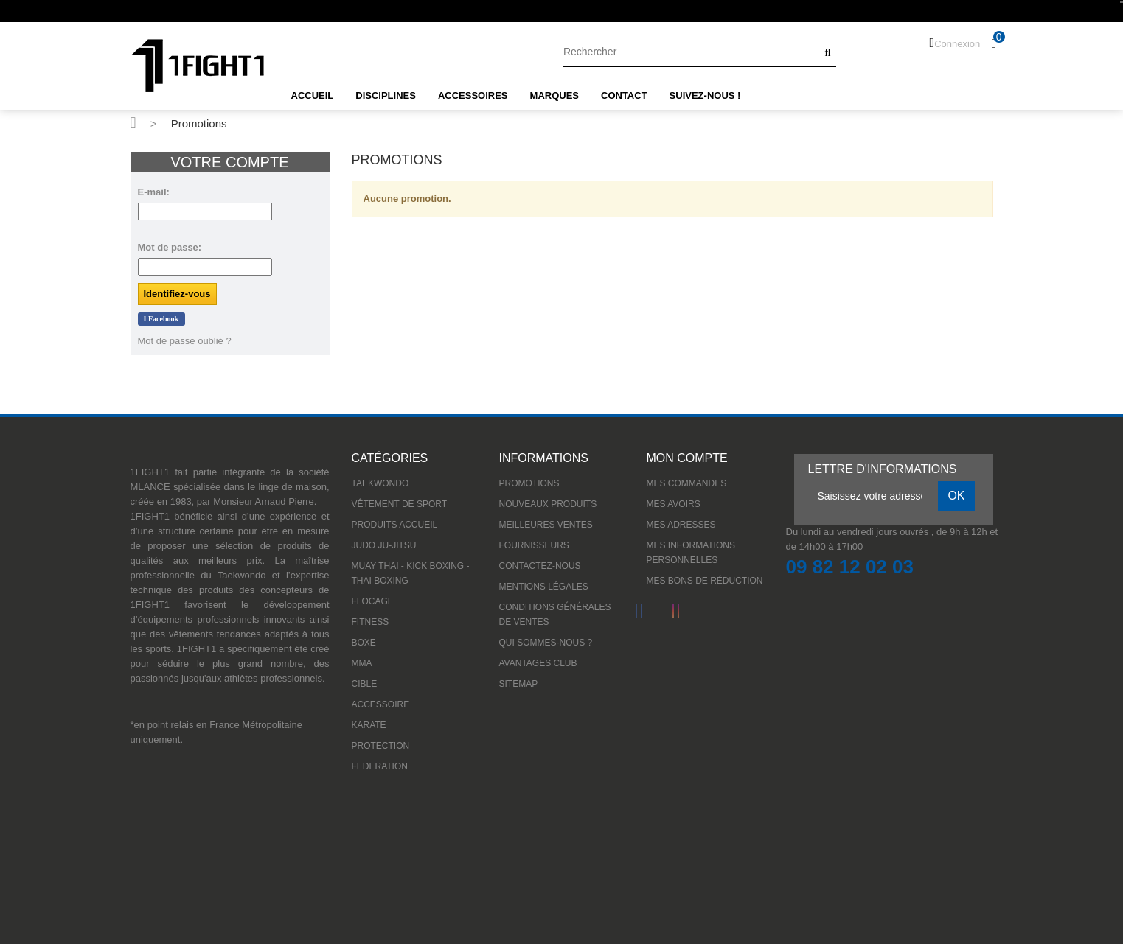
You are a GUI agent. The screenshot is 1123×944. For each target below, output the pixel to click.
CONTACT (624, 95)
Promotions (529, 483)
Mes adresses (681, 525)
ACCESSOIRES (473, 95)
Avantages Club (538, 663)
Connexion (957, 43)
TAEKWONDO (380, 483)
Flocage (373, 601)
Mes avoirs (673, 504)
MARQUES (554, 95)
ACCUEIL (312, 95)
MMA (362, 663)
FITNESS (370, 622)
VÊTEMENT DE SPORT (400, 504)
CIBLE (365, 684)
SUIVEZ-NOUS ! (705, 95)
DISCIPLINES (385, 95)
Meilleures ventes (546, 525)
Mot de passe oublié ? (185, 340)
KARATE (369, 725)
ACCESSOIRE (381, 704)
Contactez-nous (540, 566)
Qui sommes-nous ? (546, 642)
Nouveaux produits (548, 504)
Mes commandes (687, 483)
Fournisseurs (534, 545)
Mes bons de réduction (705, 581)
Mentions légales (543, 586)
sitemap (518, 684)
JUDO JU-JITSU (384, 545)
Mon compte (687, 458)
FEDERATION (380, 766)
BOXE (364, 642)
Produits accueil (395, 525)
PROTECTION (381, 746)
